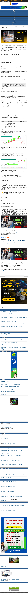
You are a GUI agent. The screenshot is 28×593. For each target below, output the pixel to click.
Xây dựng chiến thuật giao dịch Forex (7, 439)
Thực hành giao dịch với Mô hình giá (6, 427)
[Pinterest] (6, 237)
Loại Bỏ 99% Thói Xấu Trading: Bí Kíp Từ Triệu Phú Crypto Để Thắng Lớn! (9, 313)
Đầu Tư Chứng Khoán (13, 17)
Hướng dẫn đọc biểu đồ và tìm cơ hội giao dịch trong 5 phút (10, 442)
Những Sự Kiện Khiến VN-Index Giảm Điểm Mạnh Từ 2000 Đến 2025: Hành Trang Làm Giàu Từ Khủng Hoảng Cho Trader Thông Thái (14, 462)
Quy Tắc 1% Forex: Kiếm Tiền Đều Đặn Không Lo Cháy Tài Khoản (8, 453)
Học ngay (17, 266)
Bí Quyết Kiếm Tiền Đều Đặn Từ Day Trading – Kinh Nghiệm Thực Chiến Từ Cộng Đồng (11, 464)
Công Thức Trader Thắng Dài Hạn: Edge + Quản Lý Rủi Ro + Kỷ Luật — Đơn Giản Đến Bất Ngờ (12, 450)
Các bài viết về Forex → (4, 566)
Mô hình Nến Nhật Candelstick (5, 424)
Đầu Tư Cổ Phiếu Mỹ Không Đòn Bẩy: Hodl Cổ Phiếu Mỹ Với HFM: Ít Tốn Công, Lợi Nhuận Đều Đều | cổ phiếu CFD (14, 472)
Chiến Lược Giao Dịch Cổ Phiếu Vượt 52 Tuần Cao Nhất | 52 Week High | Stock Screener (11, 496)
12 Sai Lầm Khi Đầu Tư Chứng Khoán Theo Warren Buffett (8, 498)
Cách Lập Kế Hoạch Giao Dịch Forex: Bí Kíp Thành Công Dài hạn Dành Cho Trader (13, 27)
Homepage (14, 11)
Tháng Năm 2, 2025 (9, 28)
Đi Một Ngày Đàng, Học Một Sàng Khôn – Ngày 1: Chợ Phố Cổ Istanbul (9, 481)
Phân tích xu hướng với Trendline (7, 437)
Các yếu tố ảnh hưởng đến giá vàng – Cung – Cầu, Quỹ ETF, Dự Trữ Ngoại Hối (10, 384)
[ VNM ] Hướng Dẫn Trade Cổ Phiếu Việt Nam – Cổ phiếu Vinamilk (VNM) (9, 503)
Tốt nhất (14, 13)
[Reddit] (8, 237)
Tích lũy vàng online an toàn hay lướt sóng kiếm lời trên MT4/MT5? (9, 389)
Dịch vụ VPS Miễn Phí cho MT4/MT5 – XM (6, 477)
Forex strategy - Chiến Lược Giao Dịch (16, 28)
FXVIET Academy (3, 28)
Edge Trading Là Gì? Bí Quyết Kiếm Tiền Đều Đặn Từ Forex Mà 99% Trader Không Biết (11, 455)
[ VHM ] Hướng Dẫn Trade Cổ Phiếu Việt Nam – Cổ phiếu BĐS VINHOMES (10, 508)
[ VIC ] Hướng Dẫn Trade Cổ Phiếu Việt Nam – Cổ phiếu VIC (8, 510)
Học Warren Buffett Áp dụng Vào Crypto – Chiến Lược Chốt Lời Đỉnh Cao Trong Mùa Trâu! (11, 326)
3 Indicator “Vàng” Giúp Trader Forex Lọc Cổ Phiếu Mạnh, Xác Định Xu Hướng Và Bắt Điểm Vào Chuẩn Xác (13, 458)
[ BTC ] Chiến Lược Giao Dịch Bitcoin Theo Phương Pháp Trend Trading (9, 344)
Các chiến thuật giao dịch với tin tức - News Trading (9, 443)
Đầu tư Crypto (13, 15)
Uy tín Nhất (13, 20)
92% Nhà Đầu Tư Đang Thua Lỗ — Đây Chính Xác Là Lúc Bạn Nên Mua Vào (10, 311)
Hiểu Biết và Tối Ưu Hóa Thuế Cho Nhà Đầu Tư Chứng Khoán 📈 (8, 486)
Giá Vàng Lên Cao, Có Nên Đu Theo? (5, 381)
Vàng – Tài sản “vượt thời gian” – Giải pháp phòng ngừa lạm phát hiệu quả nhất (10, 386)
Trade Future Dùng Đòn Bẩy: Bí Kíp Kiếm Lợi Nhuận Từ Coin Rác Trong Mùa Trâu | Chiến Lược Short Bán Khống (13, 315)
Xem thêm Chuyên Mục (3, 349)
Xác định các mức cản (5, 438)
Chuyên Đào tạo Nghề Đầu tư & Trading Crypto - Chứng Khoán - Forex (11, 0)
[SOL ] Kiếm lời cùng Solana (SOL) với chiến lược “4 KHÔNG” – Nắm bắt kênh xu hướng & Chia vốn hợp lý (13, 339)
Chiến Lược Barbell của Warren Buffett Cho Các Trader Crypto (8, 321)
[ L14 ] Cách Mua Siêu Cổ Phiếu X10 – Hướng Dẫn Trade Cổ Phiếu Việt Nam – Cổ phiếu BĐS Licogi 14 (13, 505)
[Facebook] (1, 237)
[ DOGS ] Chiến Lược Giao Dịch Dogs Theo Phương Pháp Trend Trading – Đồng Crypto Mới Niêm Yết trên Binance (13, 348)
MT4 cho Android (3, 580)
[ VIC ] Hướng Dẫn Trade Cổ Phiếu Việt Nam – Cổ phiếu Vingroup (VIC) (9, 513)
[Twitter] (3, 237)
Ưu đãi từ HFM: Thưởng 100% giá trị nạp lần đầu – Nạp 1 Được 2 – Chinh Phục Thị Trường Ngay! (12, 474)
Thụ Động (13, 24)
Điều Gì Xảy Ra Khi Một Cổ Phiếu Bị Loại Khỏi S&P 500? (7, 491)
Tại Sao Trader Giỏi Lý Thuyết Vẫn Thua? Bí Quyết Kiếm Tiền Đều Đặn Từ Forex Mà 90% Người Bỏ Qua (13, 448)
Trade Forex (13, 22)
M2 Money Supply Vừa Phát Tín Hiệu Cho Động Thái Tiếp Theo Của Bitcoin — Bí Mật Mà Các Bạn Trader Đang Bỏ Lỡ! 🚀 (14, 318)
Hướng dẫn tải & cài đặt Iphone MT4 (16, 579)
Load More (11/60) (14, 499)
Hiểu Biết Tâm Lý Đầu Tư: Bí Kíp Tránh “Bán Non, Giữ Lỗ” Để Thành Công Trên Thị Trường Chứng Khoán (13, 488)
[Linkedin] (4, 237)
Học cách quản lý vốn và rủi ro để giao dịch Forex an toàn (9, 444)
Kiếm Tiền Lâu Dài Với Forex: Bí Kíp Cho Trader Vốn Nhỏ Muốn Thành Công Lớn (10, 460)
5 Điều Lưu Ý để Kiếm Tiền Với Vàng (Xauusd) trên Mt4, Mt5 (8, 391)
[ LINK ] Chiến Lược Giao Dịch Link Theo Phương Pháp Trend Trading (9, 342)
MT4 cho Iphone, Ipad (3, 579)
